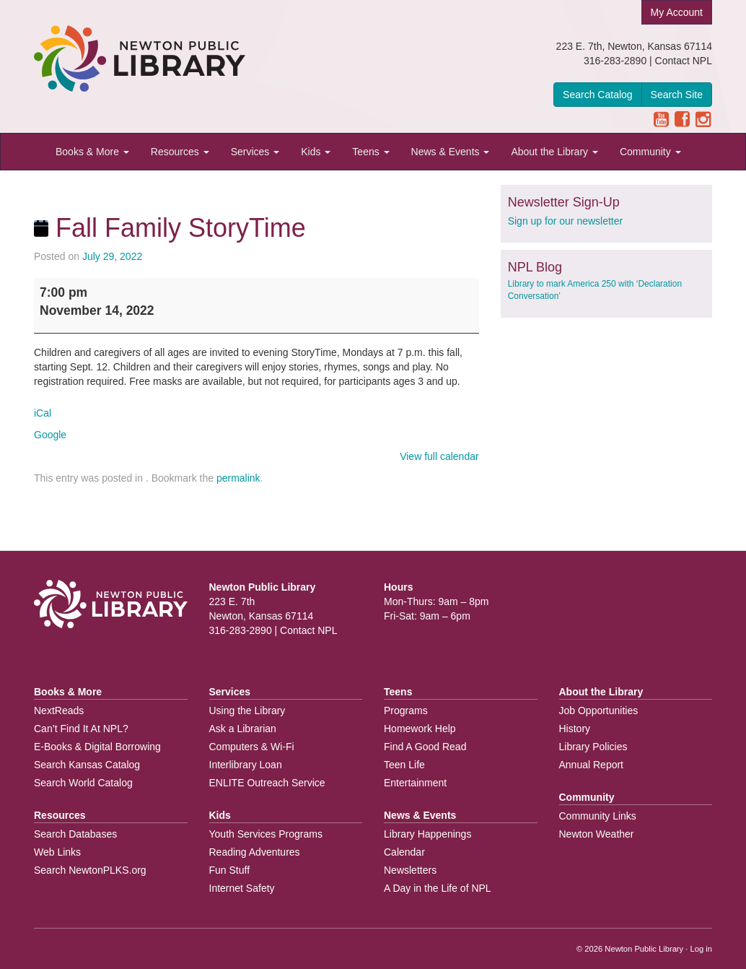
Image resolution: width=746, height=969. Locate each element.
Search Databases (75, 834)
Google (50, 434)
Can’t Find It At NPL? (81, 728)
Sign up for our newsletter (565, 221)
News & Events (450, 151)
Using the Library (247, 710)
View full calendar (439, 456)
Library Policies (593, 746)
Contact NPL (683, 60)
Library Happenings (427, 834)
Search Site (677, 94)
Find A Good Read (425, 746)
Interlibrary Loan (245, 764)
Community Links (597, 816)
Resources (180, 151)
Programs (406, 710)
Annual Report (591, 764)
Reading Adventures (254, 852)
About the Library (554, 151)
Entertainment (415, 782)
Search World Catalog (83, 782)
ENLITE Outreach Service (267, 782)
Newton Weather (596, 834)
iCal (42, 413)
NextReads (59, 710)
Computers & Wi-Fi (251, 746)
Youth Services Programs (265, 834)
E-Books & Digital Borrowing (97, 746)
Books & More (92, 151)
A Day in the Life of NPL (437, 888)
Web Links (57, 852)
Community (650, 151)
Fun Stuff (229, 870)
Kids (315, 151)
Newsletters (410, 870)
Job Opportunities (599, 710)
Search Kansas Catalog (87, 764)
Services (255, 151)
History (575, 728)
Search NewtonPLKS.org (90, 870)
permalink (238, 478)
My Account (677, 12)
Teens (370, 151)
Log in (701, 948)
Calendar (404, 852)
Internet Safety (242, 888)
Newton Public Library (644, 948)
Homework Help (420, 728)
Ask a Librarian (242, 728)
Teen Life (404, 764)
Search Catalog (598, 94)
